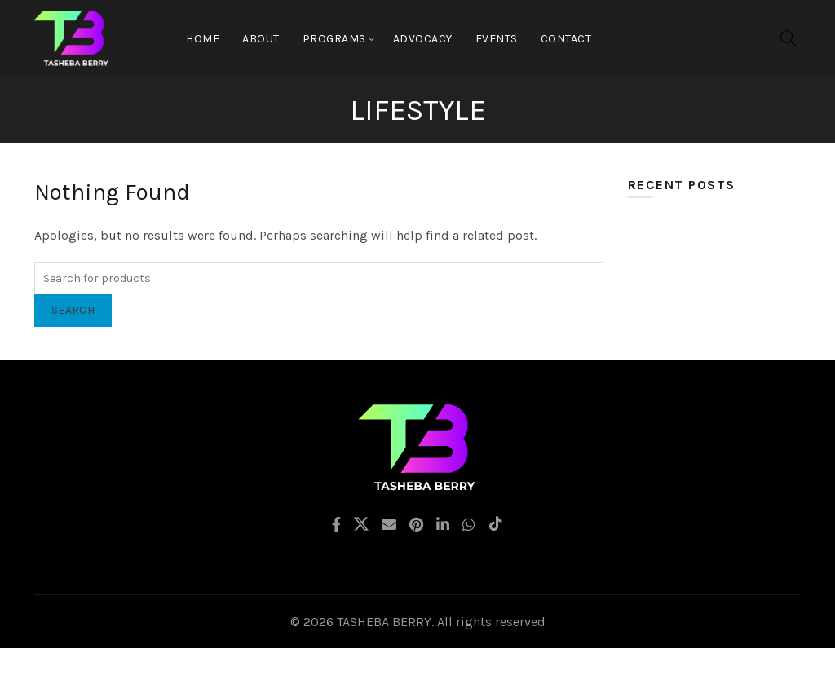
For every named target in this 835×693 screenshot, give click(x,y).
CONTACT (566, 39)
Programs (334, 39)
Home (202, 39)
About (261, 39)
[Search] (788, 38)
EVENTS (496, 39)
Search (73, 310)
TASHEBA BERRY (384, 621)
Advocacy (423, 39)
